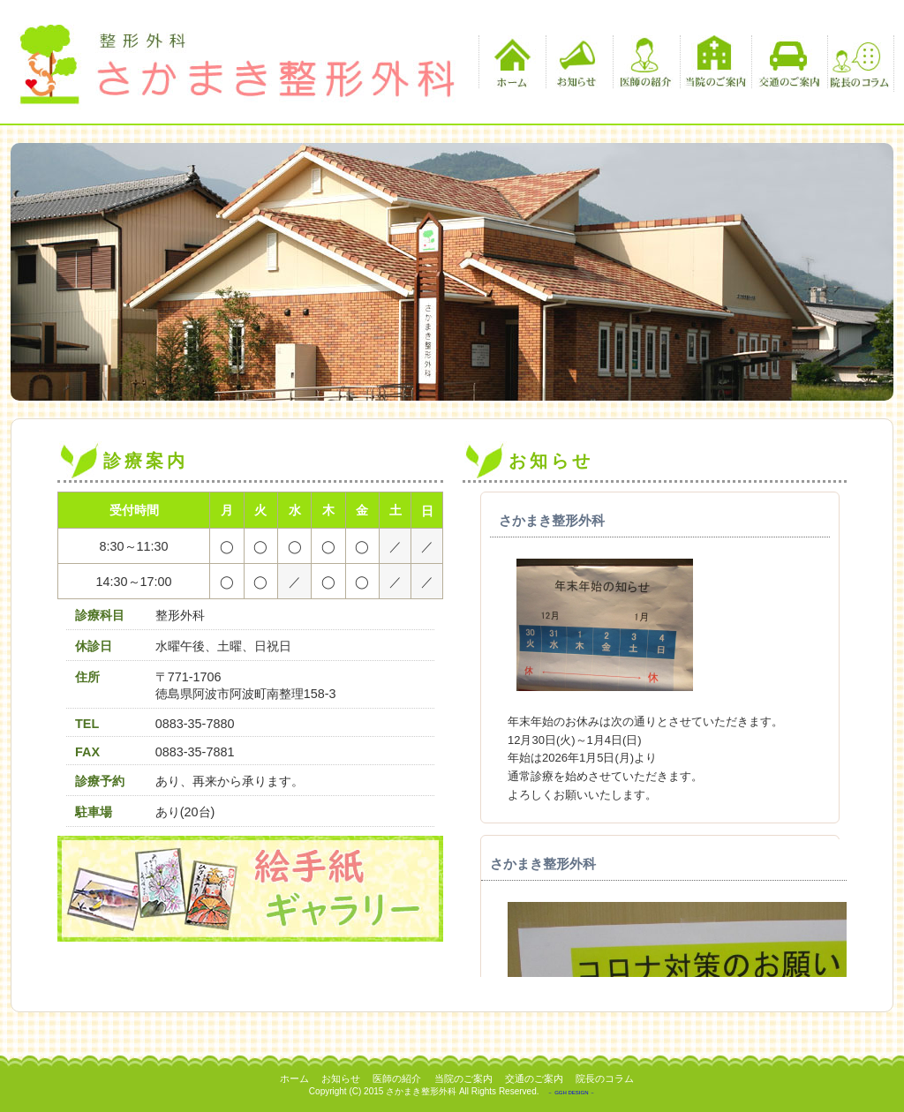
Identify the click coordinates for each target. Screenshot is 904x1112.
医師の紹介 (644, 61)
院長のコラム (858, 61)
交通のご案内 (787, 61)
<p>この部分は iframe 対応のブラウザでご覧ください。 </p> (655, 734)
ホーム (509, 61)
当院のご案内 (715, 61)
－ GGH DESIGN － (571, 1092)
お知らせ (577, 61)
